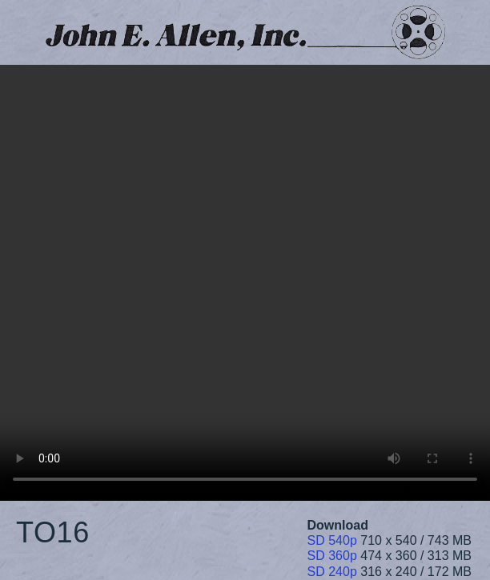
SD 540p (332, 540)
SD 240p (332, 571)
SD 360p (332, 555)
